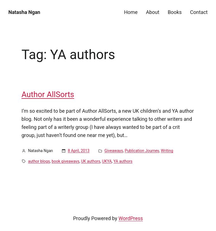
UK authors (90, 161)
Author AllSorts (47, 94)
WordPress (131, 218)
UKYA (107, 161)
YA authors (123, 161)
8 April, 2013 (79, 150)
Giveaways (113, 150)
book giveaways (65, 161)
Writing (167, 150)
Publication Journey (142, 150)
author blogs (39, 161)
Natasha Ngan (24, 12)
